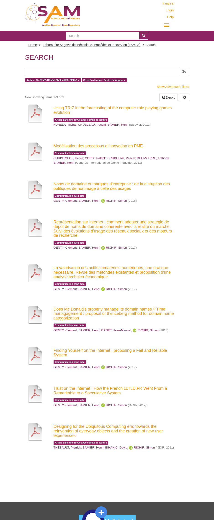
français (168, 3)
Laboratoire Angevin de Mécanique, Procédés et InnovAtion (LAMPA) (92, 45)
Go (184, 71)
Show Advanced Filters (173, 87)
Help (170, 17)
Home (32, 45)
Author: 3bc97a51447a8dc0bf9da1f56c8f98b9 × (53, 80)
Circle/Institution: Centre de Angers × (104, 80)
